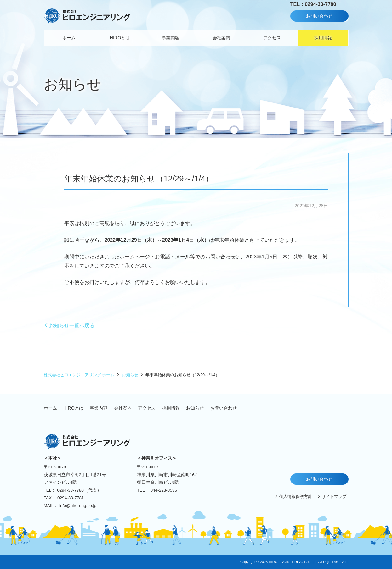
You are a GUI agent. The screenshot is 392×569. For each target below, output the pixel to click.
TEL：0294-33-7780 (313, 4)
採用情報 (323, 37)
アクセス (272, 37)
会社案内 (221, 37)
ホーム (69, 37)
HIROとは (120, 37)
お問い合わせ (319, 16)
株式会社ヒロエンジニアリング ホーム (79, 375)
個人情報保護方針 (295, 496)
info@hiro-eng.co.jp (77, 505)
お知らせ (130, 375)
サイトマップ (334, 496)
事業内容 (170, 37)
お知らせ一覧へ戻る (71, 325)
